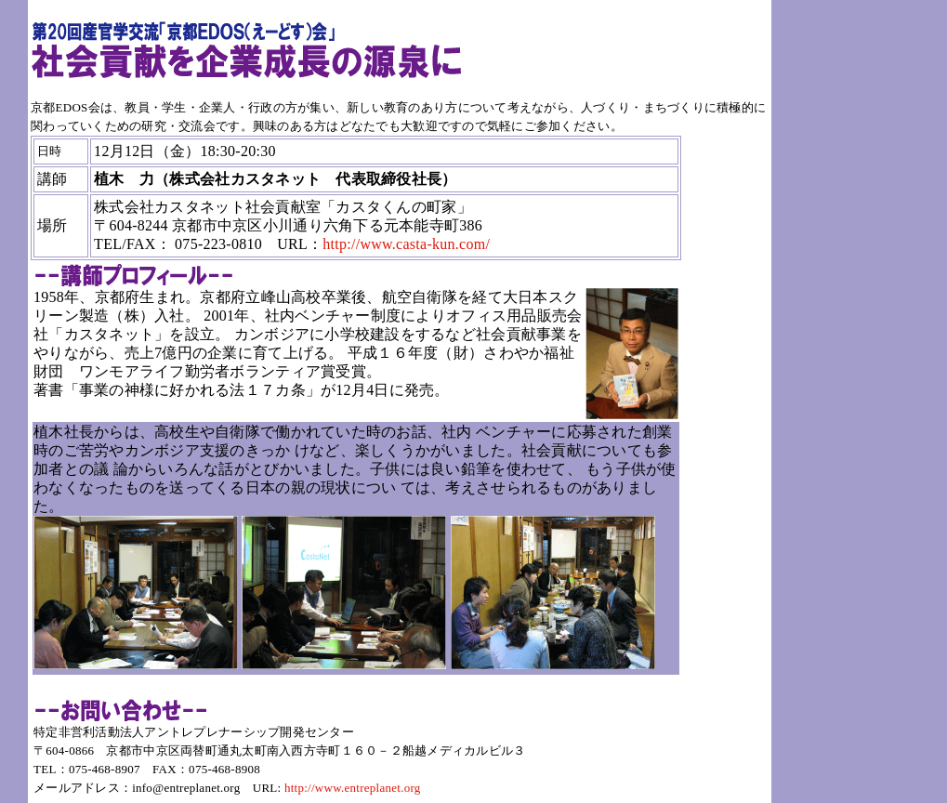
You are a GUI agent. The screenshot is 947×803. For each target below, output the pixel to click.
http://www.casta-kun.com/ (406, 244)
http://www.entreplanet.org (352, 788)
